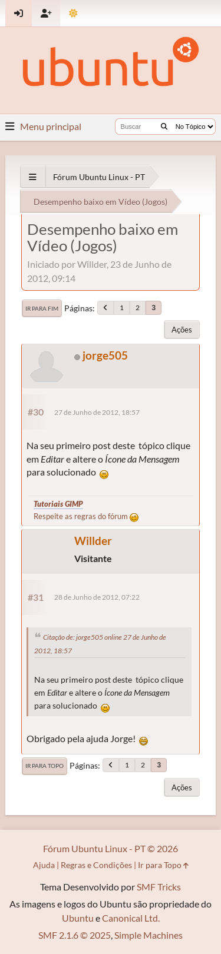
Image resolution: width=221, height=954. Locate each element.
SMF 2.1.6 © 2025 (74, 934)
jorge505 (105, 355)
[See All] (33, 177)
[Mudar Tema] (73, 13)
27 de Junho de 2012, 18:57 (97, 412)
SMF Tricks (159, 886)
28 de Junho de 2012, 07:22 (97, 597)
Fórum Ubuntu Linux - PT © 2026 (110, 848)
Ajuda (44, 865)
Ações (181, 329)
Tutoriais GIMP (58, 503)
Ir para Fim (41, 308)
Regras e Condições (96, 865)
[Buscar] (164, 126)
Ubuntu (78, 917)
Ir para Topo (44, 765)
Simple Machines (148, 934)
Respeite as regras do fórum (86, 516)
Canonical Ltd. (131, 917)
